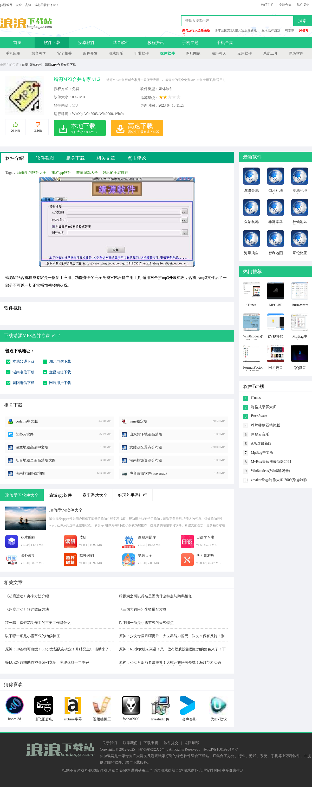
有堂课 (289, 30)
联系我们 (130, 743)
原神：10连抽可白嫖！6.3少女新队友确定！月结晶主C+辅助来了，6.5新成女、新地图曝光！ (59, 649)
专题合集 (285, 5)
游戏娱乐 (116, 53)
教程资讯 (155, 42)
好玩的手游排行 (115, 173)
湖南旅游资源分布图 (145, 460)
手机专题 (190, 42)
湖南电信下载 (23, 372)
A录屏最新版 (261, 443)
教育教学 (38, 53)
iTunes (256, 398)
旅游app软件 (61, 173)
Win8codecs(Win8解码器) (270, 471)
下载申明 (151, 743)
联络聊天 (219, 53)
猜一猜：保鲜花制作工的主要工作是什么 (38, 623)
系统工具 (270, 53)
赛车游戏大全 (87, 173)
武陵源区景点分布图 (145, 447)
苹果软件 (121, 42)
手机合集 (225, 42)
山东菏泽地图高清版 (145, 434)
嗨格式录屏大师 (263, 407)
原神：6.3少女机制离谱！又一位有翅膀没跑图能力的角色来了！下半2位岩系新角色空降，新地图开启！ (172, 649)
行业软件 (141, 53)
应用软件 (244, 53)
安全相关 (64, 53)
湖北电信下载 (60, 361)
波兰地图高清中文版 (32, 447)
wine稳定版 (138, 421)
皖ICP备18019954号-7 (221, 749)
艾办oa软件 (25, 434)
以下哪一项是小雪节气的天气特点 (146, 623)
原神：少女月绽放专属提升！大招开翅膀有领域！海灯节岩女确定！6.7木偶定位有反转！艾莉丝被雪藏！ (170, 663)
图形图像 (193, 53)
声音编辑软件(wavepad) (148, 473)
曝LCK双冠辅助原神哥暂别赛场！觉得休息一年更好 (47, 662)
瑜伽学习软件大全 (32, 173)
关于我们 (109, 743)
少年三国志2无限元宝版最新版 (236, 30)
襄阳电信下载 (23, 383)
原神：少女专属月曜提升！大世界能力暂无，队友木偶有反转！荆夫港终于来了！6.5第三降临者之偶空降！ (172, 636)
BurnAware (259, 416)
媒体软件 (167, 53)
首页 (17, 42)
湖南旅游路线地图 (30, 473)
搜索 (302, 20)
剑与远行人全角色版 (196, 30)
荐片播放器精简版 (265, 425)
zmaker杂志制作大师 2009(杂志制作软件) (279, 480)
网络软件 (296, 53)
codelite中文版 (27, 421)
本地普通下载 (23, 361)
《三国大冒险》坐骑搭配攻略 (142, 609)
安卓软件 (86, 42)
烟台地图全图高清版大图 (36, 460)
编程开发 (90, 53)
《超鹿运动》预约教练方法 (27, 609)
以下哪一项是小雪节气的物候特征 (32, 636)
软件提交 (303, 5)
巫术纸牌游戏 (271, 30)
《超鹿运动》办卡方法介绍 (27, 596)
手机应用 (13, 53)
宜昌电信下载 (60, 372)
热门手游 (267, 5)
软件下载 (52, 42)
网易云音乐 (260, 434)
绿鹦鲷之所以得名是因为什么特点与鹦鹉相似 (155, 596)
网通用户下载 (60, 383)
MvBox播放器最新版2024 (271, 462)
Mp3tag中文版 (262, 453)
